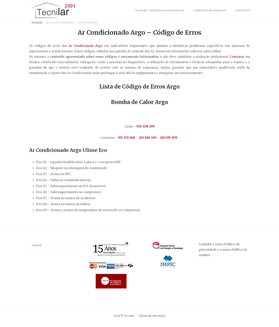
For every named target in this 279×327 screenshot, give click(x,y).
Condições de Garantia (209, 10)
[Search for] (54, 245)
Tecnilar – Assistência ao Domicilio (159, 10)
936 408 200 (145, 126)
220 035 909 (168, 137)
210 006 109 (147, 137)
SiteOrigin (158, 316)
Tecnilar (36, 22)
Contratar (237, 57)
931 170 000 (126, 137)
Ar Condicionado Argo (85, 46)
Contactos (242, 10)
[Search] (75, 243)
